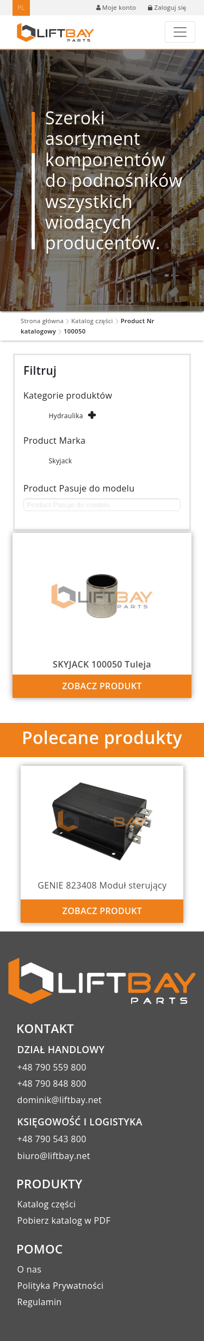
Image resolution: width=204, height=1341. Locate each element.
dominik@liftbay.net (59, 1100)
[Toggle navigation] (180, 32)
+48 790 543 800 (51, 1139)
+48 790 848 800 (51, 1084)
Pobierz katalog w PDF (63, 1220)
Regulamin (39, 1302)
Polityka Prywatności (60, 1286)
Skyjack (60, 460)
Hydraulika (65, 415)
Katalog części (92, 321)
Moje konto (116, 7)
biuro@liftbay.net (53, 1156)
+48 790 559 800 (51, 1067)
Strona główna (42, 321)
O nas (29, 1269)
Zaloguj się (167, 7)
